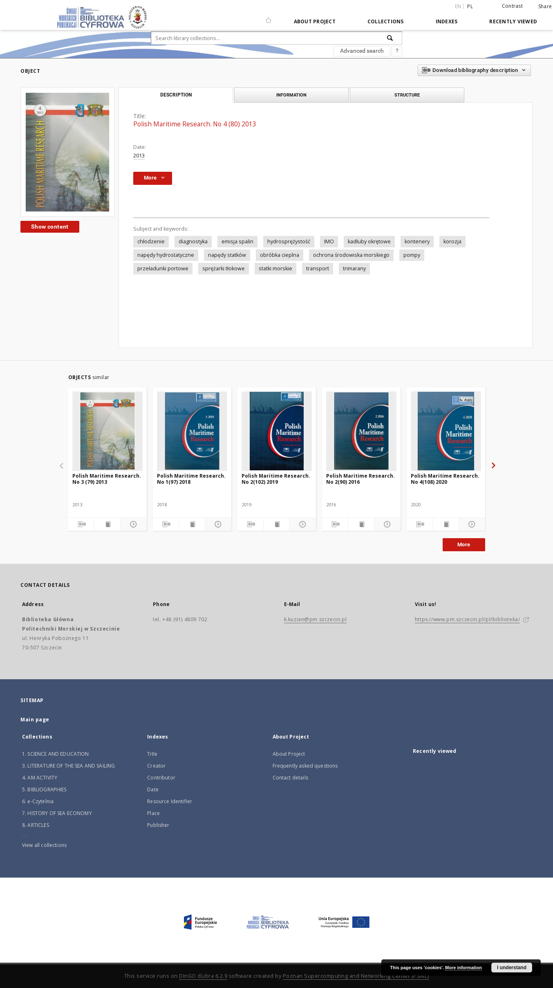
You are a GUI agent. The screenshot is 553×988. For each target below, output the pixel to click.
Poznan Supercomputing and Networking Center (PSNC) (356, 975)
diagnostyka (193, 241)
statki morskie (275, 268)
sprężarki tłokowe (223, 268)
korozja (452, 241)
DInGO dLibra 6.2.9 (203, 975)
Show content (50, 226)
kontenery (417, 241)
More (463, 544)
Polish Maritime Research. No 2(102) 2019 (276, 478)
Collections (385, 21)
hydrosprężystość (288, 241)
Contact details (290, 777)
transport (317, 268)
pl (470, 6)
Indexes (447, 21)
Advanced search (362, 50)
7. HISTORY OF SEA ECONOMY (57, 813)
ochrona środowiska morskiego (351, 254)
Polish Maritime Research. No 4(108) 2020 (445, 478)
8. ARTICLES (35, 825)
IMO (329, 241)
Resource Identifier (169, 801)
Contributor (161, 777)
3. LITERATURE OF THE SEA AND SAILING (68, 765)
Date (153, 789)
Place (153, 813)
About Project (315, 21)
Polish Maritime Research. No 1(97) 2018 (191, 478)
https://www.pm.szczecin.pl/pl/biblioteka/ (467, 619)
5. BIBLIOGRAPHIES (44, 789)
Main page (34, 719)
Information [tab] (291, 95)
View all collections (44, 845)
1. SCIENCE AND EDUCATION (55, 753)
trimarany (354, 268)
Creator (156, 765)
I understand (511, 967)
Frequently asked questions (305, 765)
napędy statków (227, 254)
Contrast (512, 5)
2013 (139, 155)
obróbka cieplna (279, 254)
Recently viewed (513, 21)
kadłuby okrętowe (369, 241)
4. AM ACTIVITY (39, 777)
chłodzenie (151, 241)
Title (152, 753)
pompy (411, 254)
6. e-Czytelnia (38, 801)
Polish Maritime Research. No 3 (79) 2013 (106, 478)
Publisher (158, 825)
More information (463, 967)
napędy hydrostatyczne (165, 254)
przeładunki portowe (162, 268)
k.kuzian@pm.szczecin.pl (315, 619)
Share (545, 6)
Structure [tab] (407, 95)
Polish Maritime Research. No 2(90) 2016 (360, 478)
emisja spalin (237, 241)
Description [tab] (176, 95)
